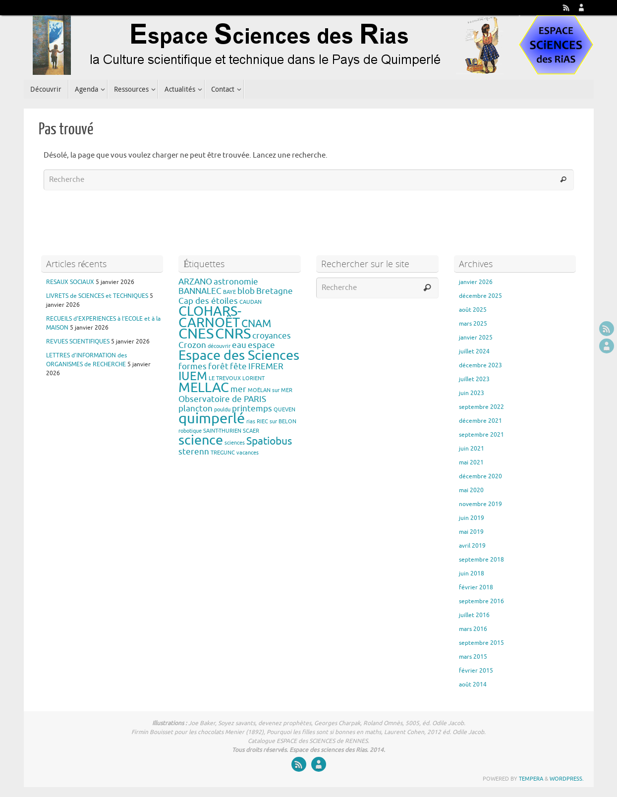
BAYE (229, 292)
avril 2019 (472, 546)
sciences (234, 443)
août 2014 (473, 684)
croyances (271, 336)
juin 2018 (471, 573)
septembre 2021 (481, 435)
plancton (195, 408)
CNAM (256, 323)
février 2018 (476, 587)
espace (261, 345)
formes (192, 366)
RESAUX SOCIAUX (70, 282)
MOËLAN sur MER (270, 390)
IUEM (192, 376)
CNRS (233, 334)
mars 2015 (473, 657)
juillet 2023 (474, 379)
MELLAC (203, 387)
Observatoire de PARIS (222, 399)
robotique (190, 431)
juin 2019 (471, 518)
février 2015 (476, 671)
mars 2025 (473, 324)
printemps (252, 408)
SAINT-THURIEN (222, 431)
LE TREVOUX (225, 378)
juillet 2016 (474, 615)
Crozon (192, 345)
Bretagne (274, 291)
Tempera (531, 778)
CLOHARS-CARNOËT (209, 317)
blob (246, 291)
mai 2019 (471, 532)
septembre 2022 (481, 407)
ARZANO (195, 282)
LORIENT (253, 378)
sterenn (193, 452)
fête (238, 366)
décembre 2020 (480, 476)
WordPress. (567, 778)
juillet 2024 (474, 351)
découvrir (219, 346)
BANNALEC (200, 291)
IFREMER (265, 366)
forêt (218, 366)
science (200, 440)
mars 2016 (473, 629)
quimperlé (211, 418)
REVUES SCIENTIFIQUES (78, 341)
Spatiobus (269, 441)
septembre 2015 (481, 643)
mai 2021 (471, 462)
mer (238, 389)
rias (250, 421)
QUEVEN (284, 409)
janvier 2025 (476, 338)
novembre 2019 (480, 504)
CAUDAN (250, 302)
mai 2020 (471, 490)
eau (239, 345)
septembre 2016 (481, 601)
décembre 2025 (480, 296)
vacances (247, 453)
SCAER (251, 431)
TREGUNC (223, 453)
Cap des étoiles (208, 301)
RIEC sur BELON (276, 421)
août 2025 (473, 310)
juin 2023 (471, 393)
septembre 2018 (481, 560)
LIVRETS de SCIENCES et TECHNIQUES (97, 296)
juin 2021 (471, 449)
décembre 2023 (480, 365)
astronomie (236, 282)
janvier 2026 (476, 282)
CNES (196, 334)
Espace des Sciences (238, 355)
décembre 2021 (480, 421)
